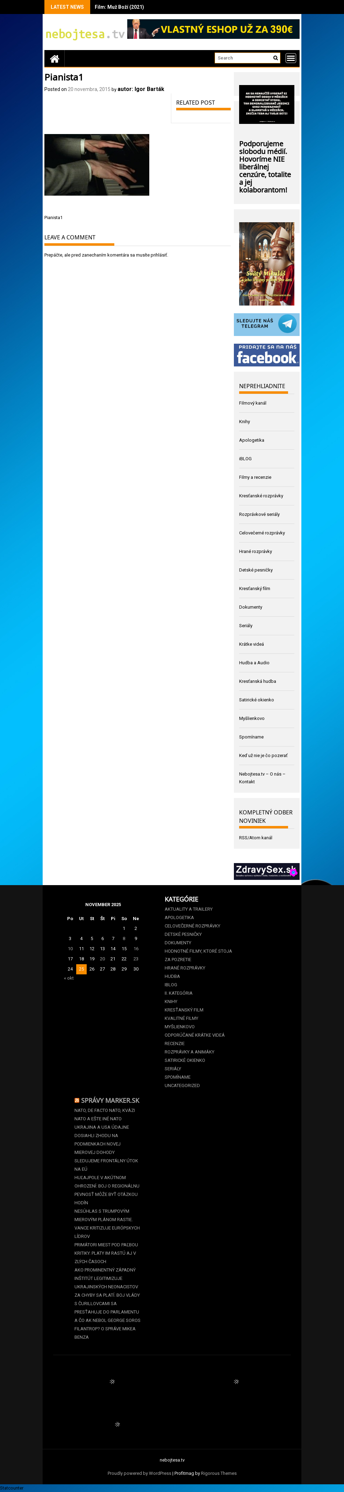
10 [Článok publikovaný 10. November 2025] (70, 948)
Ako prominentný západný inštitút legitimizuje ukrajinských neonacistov (106, 1278)
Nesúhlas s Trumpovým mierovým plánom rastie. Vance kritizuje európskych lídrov (107, 1224)
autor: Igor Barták (140, 89)
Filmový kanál (252, 403)
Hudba (172, 976)
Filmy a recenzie (255, 477)
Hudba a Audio (254, 662)
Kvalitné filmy (181, 1018)
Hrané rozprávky (255, 551)
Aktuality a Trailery (189, 909)
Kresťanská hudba (257, 681)
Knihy (244, 421)
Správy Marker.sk (110, 1099)
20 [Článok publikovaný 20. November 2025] (102, 958)
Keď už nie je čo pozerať (263, 755)
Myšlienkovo (252, 718)
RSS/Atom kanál (255, 837)
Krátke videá (251, 644)
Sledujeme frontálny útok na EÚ (106, 1165)
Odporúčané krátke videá (195, 1035)
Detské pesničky (256, 570)
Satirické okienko (256, 699)
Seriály (245, 625)
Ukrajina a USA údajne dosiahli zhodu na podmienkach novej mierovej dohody (101, 1140)
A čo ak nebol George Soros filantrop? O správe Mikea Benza (107, 1329)
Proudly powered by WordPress (139, 1473)
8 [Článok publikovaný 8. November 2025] (124, 938)
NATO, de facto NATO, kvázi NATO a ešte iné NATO (104, 1114)
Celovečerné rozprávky (262, 532)
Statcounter (11, 1488)
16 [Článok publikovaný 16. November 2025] (136, 948)
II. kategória (179, 993)
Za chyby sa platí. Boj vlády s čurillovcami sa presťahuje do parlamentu (107, 1304)
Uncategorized (182, 1085)
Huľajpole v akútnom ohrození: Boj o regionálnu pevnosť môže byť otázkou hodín (106, 1190)
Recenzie (175, 1043)
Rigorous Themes (219, 1473)
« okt (69, 978)
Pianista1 (53, 217)
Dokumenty (250, 607)
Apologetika (251, 440)
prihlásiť (159, 255)
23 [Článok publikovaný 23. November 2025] (136, 958)
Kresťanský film (254, 588)
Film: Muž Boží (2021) (119, 7)
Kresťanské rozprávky (261, 495)
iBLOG (245, 458)
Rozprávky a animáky (189, 1052)
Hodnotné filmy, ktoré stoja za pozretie (198, 955)
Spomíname (251, 737)
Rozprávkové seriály (259, 514)
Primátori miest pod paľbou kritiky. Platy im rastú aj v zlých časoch (106, 1253)
